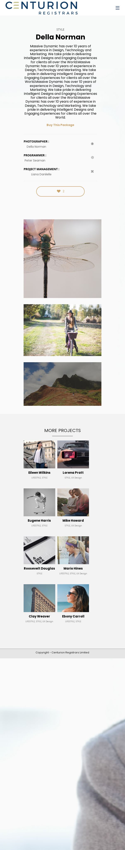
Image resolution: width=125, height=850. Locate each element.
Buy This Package (60, 125)
